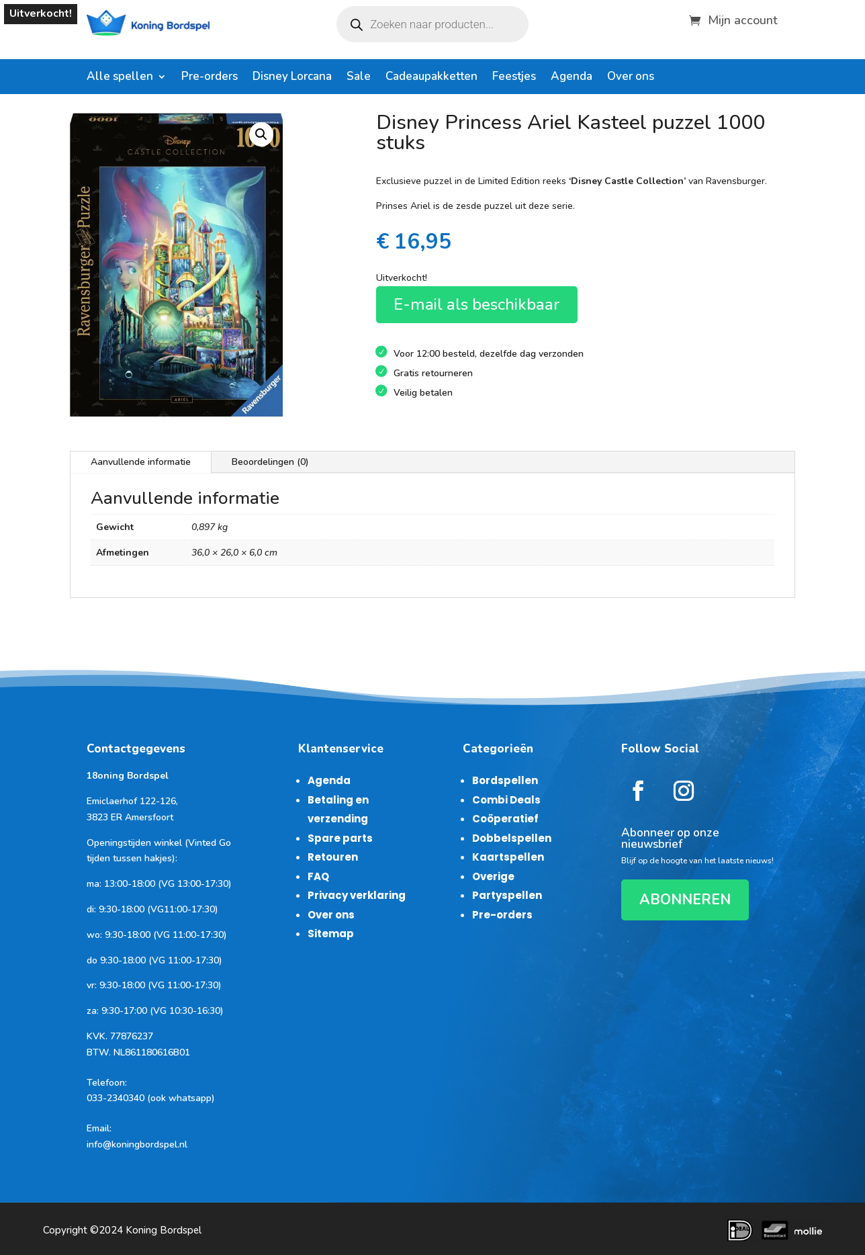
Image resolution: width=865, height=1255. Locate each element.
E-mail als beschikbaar (476, 304)
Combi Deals (506, 800)
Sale (359, 78)
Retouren (333, 857)
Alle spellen (120, 78)
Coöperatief (505, 819)
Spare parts (340, 838)
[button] (261, 134)
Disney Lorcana (292, 78)
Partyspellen (507, 895)
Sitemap (331, 933)
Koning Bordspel (163, 1230)
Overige (493, 876)
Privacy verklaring (357, 895)
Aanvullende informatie (141, 462)
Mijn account (743, 18)
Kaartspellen (508, 857)
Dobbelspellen (511, 838)
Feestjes (514, 78)
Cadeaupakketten (431, 78)
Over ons (630, 78)
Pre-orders (209, 78)
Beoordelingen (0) (270, 462)
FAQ (318, 876)
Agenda (571, 78)
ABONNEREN (685, 899)
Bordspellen (505, 780)
